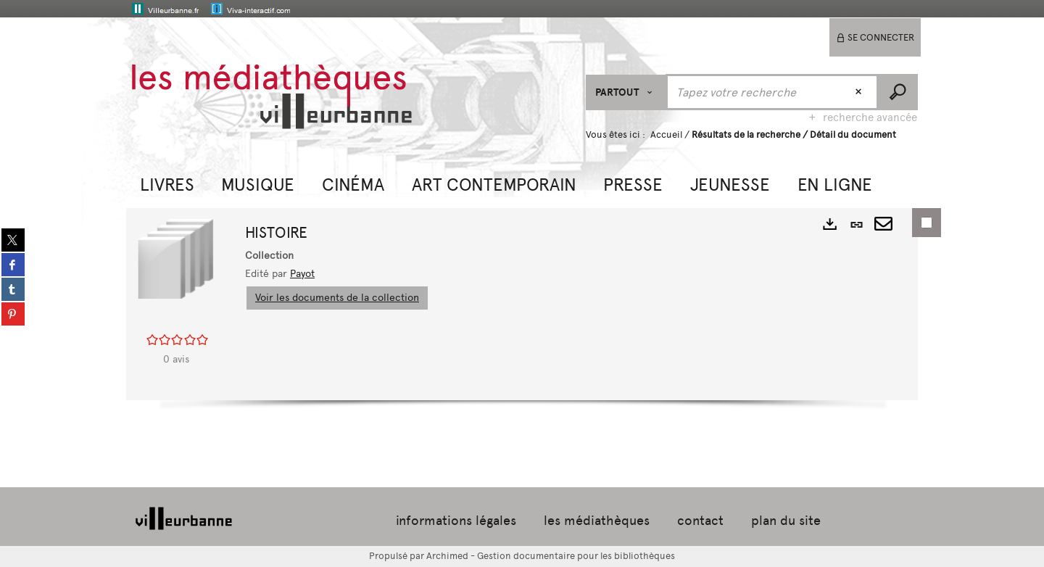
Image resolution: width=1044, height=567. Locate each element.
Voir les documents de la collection (337, 297)
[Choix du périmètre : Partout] (626, 92)
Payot (302, 274)
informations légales (456, 521)
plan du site (786, 521)
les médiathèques (597, 521)
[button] (167, 183)
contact (700, 521)
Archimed (447, 555)
